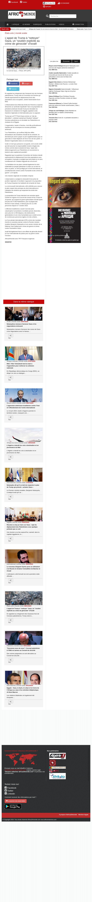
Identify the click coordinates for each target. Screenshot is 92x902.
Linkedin (10, 794)
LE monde (26, 24)
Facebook (13, 2)
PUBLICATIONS (50, 24)
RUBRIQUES (37, 24)
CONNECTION (78, 24)
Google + (26, 83)
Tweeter (13, 89)
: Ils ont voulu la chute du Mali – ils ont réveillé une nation (52, 29)
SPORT (47, 7)
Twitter (23, 2)
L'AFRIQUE (15, 24)
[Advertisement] (32, 249)
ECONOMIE (63, 3)
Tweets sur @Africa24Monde (57, 235)
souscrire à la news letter (15, 801)
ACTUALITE (49, 3)
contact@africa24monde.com (15, 770)
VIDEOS (61, 24)
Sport (76, 61)
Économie (66, 61)
